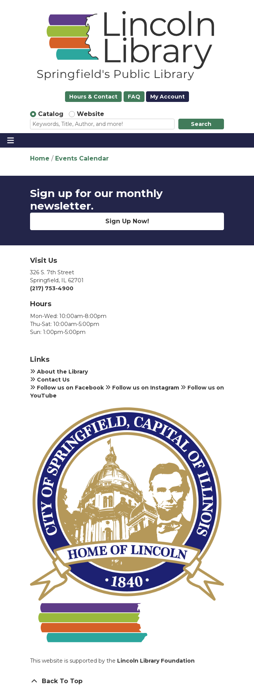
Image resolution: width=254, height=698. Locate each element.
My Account (167, 96)
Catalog (51, 114)
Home (39, 158)
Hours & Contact (93, 96)
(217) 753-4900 (51, 288)
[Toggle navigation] (10, 140)
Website (90, 114)
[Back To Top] (127, 681)
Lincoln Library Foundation (156, 660)
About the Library (59, 371)
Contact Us (50, 379)
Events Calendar (82, 158)
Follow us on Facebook (67, 387)
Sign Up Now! (127, 221)
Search (201, 124)
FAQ (134, 96)
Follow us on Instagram (142, 387)
